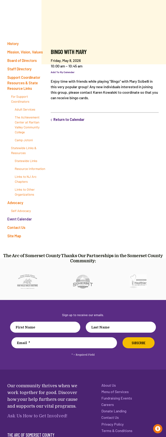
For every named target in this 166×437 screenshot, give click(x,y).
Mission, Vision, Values (25, 52)
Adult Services (25, 109)
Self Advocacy (21, 211)
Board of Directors (22, 60)
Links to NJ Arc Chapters (26, 179)
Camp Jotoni (24, 140)
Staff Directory (19, 69)
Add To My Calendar (63, 72)
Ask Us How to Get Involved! (36, 415)
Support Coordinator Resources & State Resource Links (23, 83)
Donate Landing (113, 411)
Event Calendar (19, 219)
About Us (108, 385)
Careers (107, 405)
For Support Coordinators (20, 98)
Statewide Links (26, 161)
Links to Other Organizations (25, 191)
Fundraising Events (116, 398)
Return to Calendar (68, 119)
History (13, 43)
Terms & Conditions (116, 432)
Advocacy (15, 202)
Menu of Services (115, 392)
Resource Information (30, 169)
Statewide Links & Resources (24, 150)
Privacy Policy (112, 425)
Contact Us (16, 227)
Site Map (14, 236)
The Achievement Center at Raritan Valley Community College (27, 124)
